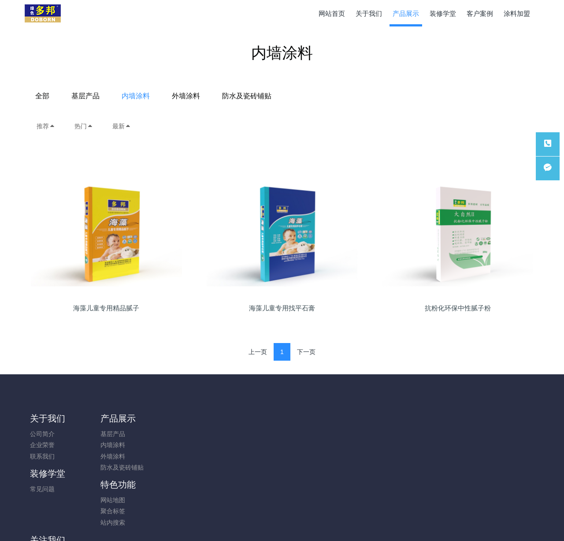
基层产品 (214, 96)
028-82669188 (451, 438)
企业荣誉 (42, 444)
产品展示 (112, 418)
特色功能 (241, 418)
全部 (171, 96)
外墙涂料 (315, 96)
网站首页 (332, 13)
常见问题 (171, 433)
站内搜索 (235, 456)
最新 (121, 126)
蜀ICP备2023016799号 (281, 522)
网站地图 (235, 433)
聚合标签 (235, 444)
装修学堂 (176, 418)
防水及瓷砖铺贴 (375, 96)
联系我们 (42, 456)
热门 (83, 126)
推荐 (46, 126)
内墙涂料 (264, 96)
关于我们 (47, 418)
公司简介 (42, 433)
